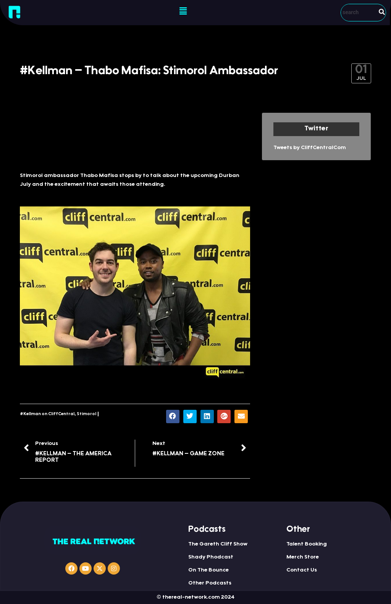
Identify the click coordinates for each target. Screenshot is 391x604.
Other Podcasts (209, 583)
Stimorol (86, 414)
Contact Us (301, 570)
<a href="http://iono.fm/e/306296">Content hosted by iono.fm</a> (135, 138)
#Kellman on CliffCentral (47, 414)
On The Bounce (208, 570)
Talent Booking (306, 544)
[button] (182, 11)
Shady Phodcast (210, 557)
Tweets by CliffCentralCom (309, 148)
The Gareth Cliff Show (217, 544)
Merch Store (302, 557)
